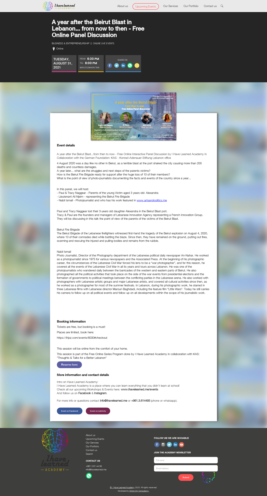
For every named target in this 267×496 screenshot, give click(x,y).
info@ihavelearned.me (96, 469)
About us (122, 5)
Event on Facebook (69, 411)
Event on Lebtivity (98, 411)
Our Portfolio (191, 5)
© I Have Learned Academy (122, 487)
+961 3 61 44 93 (94, 466)
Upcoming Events (145, 6)
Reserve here (69, 364)
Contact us (210, 5)
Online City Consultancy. (139, 491)
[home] (59, 6)
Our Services (170, 5)
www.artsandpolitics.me (152, 200)
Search (89, 453)
